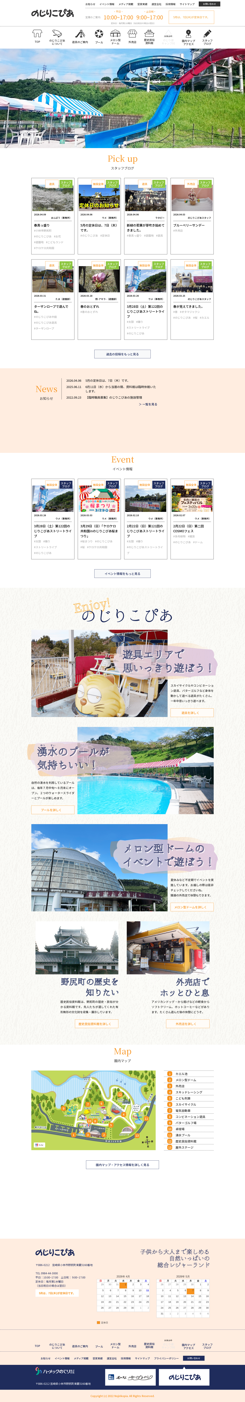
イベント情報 (106, 4)
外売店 (180, 1086)
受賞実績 (142, 4)
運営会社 (156, 4)
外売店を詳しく (186, 1024)
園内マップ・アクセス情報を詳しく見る (122, 1165)
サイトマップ (187, 4)
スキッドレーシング (189, 1092)
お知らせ (90, 4)
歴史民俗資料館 (186, 1141)
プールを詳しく (51, 810)
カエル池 (181, 1074)
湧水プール (183, 1135)
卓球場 (180, 1129)
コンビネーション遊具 (190, 1116)
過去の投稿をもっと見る (122, 354)
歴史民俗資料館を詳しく (95, 1024)
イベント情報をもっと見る (122, 573)
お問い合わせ (209, 3)
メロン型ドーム (186, 1080)
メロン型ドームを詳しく (190, 907)
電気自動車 (183, 1110)
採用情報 (171, 4)
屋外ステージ (184, 1147)
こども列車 (183, 1098)
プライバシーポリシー (166, 1358)
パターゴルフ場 (186, 1123)
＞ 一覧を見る (148, 404)
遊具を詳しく (190, 713)
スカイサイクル (186, 1104)
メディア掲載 (126, 4)
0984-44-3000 (49, 1273)
